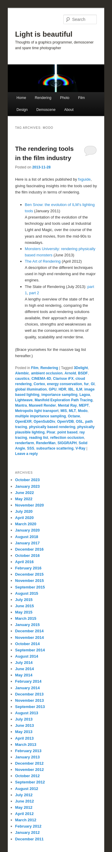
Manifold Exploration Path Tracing (64, 400)
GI (93, 384)
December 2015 (29, 574)
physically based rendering (52, 427)
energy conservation (64, 384)
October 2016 (27, 555)
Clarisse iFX (63, 379)
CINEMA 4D (41, 379)
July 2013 (24, 719)
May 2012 (24, 807)
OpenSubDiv (44, 421)
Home (21, 98)
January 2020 (27, 530)
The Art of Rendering (43, 261)
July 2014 (24, 662)
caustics (22, 379)
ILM (79, 389)
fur (86, 384)
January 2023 (27, 486)
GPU (52, 389)
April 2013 (24, 738)
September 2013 (30, 706)
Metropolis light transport (37, 411)
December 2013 (29, 694)
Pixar (51, 432)
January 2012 (27, 832)
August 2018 (26, 537)
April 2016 (24, 562)
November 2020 (29, 505)
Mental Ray (67, 405)
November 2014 (29, 637)
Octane (74, 416)
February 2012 (28, 826)
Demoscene (46, 110)
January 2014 (27, 688)
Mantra (21, 405)
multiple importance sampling (40, 416)
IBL (71, 389)
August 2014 (26, 656)
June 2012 (24, 801)
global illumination (31, 389)
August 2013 (26, 713)
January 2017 (27, 543)
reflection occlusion (67, 438)
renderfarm (24, 443)
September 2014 (30, 650)
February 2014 (28, 681)
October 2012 (27, 776)
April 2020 (24, 517)
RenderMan (46, 443)
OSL (79, 421)
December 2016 (29, 549)
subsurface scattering (54, 448)
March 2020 (25, 524)
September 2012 (30, 782)
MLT (72, 411)
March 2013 (25, 744)
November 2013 (29, 700)
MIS (64, 411)
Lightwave (24, 400)
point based (67, 432)
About (68, 110)
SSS (30, 448)
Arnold (70, 373)
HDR (62, 389)
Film (81, 98)
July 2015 (24, 599)
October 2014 (27, 644)
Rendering (43, 98)
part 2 (34, 293)
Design (21, 110)
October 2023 (27, 480)
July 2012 (24, 795)
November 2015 (29, 580)
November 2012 (29, 769)
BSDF (83, 373)
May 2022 (24, 499)
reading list (38, 438)
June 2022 (24, 492)
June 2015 (24, 606)
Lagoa (84, 395)
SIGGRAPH (67, 443)
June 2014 (24, 669)
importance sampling (60, 395)
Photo (64, 98)
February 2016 (28, 568)
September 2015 (30, 587)
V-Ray (80, 448)
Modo (83, 411)
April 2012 (24, 813)
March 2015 (25, 618)
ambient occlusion (46, 373)
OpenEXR (23, 421)
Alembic (22, 373)
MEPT (84, 405)
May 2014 (24, 675)
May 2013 (24, 731)
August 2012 (26, 788)
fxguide (84, 179)
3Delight (81, 368)
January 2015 (27, 624)
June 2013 (24, 725)
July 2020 (24, 511)
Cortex (39, 384)
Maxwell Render (42, 405)
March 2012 (25, 820)
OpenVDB (65, 421)
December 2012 (29, 763)
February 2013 (28, 751)
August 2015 (26, 593)
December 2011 (29, 839)
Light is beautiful (44, 34)
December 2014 (29, 631)
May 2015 (24, 612)
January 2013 (27, 757)
